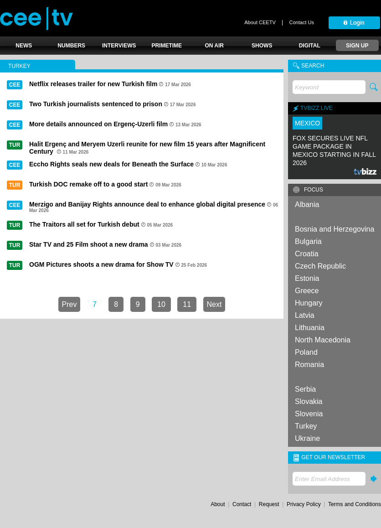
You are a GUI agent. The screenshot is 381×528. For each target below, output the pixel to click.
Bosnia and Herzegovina (334, 229)
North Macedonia (322, 340)
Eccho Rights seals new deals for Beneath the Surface (111, 164)
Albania (307, 204)
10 (161, 304)
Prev (69, 304)
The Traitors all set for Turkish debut (84, 224)
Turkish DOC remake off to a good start (88, 184)
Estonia (307, 278)
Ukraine (307, 438)
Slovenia (309, 414)
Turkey (306, 426)
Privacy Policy (304, 504)
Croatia (307, 254)
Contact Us (301, 22)
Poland (306, 352)
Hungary (308, 303)
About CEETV (259, 22)
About (218, 504)
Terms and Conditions (354, 504)
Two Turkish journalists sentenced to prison (95, 104)
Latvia (304, 315)
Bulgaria (308, 241)
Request (269, 504)
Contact (241, 504)
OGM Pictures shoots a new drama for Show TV (101, 264)
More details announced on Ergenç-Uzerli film (98, 124)
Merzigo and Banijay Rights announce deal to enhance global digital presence (147, 204)
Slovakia (308, 401)
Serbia (305, 389)
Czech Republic (320, 266)
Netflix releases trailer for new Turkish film (93, 84)
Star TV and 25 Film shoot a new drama (88, 244)
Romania (309, 364)
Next (214, 304)
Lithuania (309, 327)
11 (187, 304)
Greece (307, 291)
